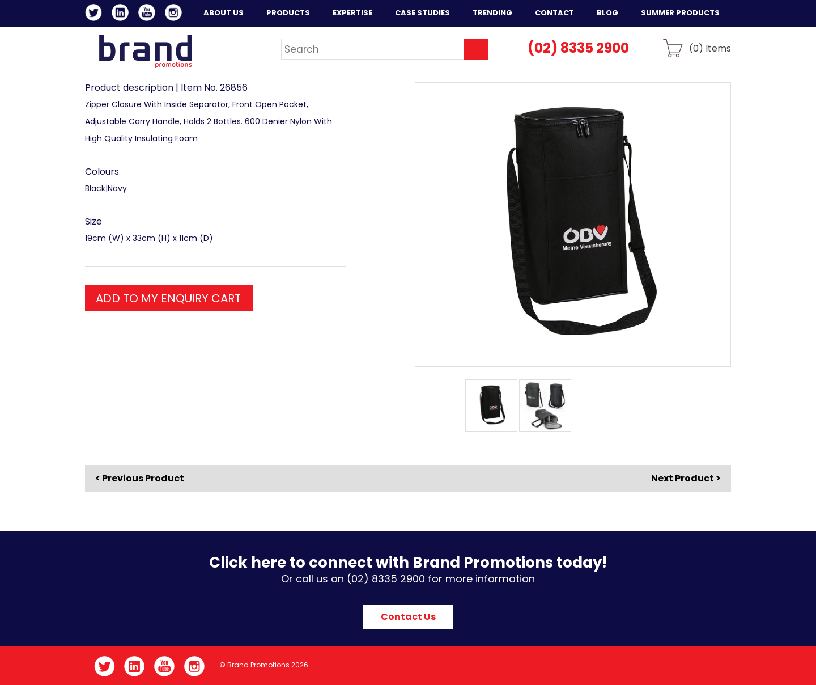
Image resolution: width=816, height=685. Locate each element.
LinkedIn (122, 14)
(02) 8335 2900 (578, 48)
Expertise (352, 12)
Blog (607, 12)
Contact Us (408, 616)
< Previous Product (139, 478)
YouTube (148, 14)
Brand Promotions (145, 51)
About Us (223, 12)
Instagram (175, 14)
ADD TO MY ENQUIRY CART (168, 298)
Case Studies (422, 12)
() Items (710, 48)
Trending (492, 12)
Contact (554, 12)
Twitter (95, 14)
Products (288, 12)
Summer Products (680, 12)
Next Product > (686, 478)
